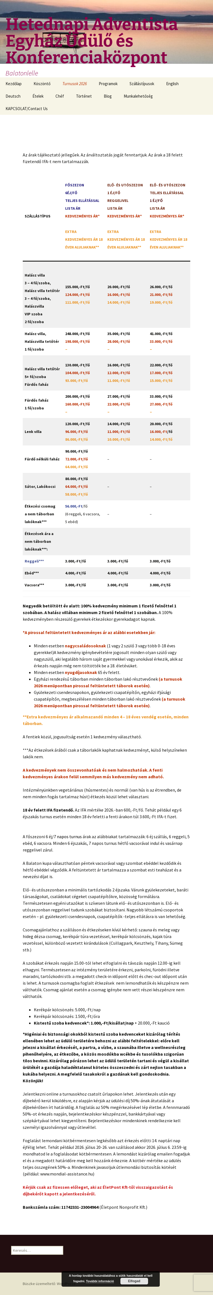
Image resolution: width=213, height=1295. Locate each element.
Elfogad (134, 1281)
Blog (108, 96)
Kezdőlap (14, 83)
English (172, 83)
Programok (108, 83)
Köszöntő (42, 83)
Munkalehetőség (138, 96)
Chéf (59, 96)
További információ (100, 1281)
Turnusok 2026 (74, 83)
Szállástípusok (142, 83)
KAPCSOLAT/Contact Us (27, 108)
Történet (84, 96)
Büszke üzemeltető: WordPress (49, 1283)
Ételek (38, 96)
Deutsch (13, 96)
